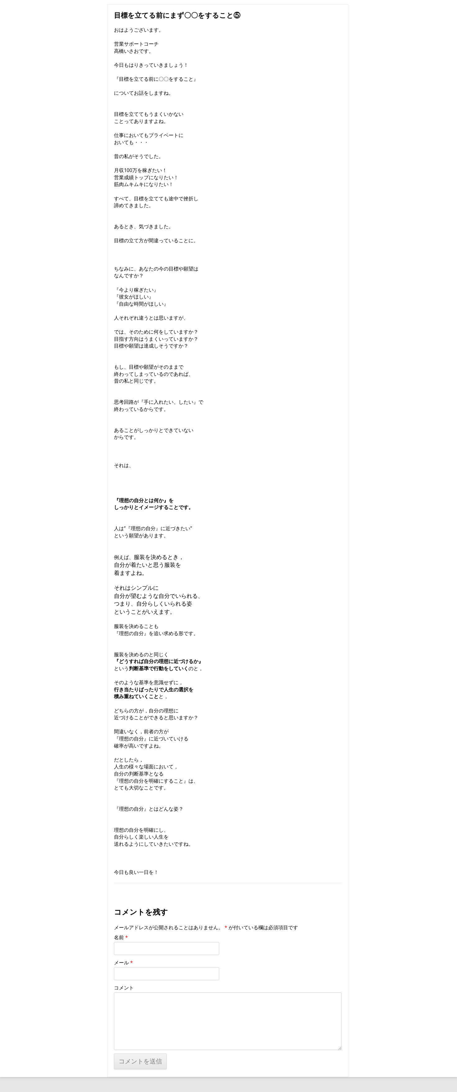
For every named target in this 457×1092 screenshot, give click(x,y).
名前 (121, 937)
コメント (124, 987)
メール (123, 962)
